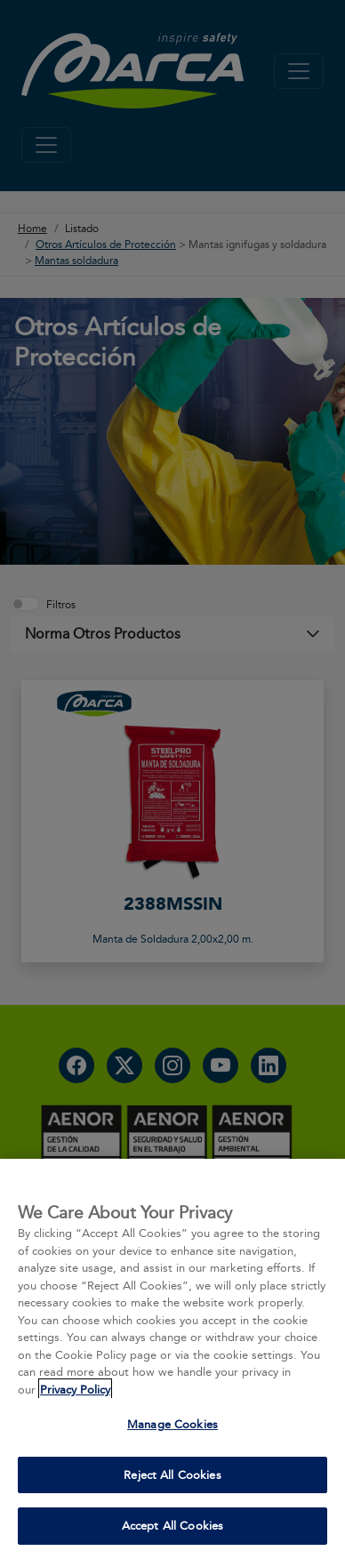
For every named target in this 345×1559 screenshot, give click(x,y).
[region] (172, 1359)
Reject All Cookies (172, 1474)
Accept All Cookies (172, 1525)
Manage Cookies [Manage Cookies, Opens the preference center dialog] (172, 1424)
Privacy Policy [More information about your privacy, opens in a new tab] (75, 1389)
